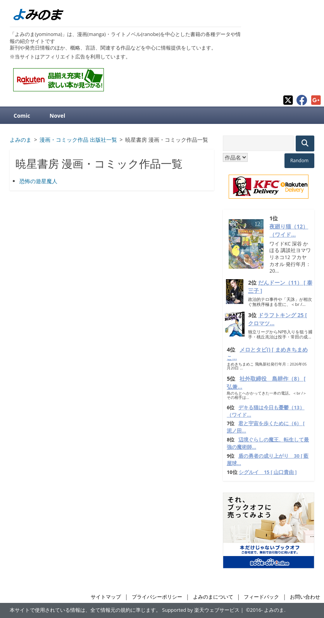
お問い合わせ (305, 597)
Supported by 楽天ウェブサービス (201, 610)
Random (299, 160)
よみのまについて (213, 597)
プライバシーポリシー (157, 597)
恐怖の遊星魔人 (38, 181)
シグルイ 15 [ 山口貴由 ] (268, 472)
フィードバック (261, 597)
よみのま (274, 610)
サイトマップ (106, 597)
